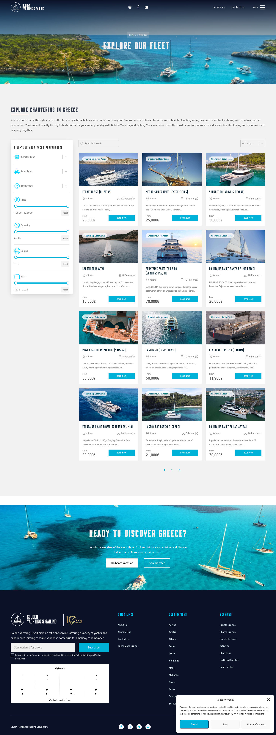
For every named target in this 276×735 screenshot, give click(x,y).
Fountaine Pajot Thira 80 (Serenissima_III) (161, 271)
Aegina (172, 625)
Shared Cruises (228, 632)
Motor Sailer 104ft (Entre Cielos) (167, 192)
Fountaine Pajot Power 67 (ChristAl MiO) (107, 427)
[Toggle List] (66, 157)
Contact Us (236, 7)
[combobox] (41, 157)
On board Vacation (122, 563)
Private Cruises (228, 625)
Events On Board (228, 639)
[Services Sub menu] (223, 7)
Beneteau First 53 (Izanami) (226, 350)
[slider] (15, 206)
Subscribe (94, 647)
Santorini (173, 696)
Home (131, 35)
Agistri (172, 632)
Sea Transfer (157, 563)
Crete (172, 653)
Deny (225, 724)
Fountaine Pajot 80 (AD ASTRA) (228, 427)
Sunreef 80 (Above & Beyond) (226, 192)
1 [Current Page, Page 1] (164, 470)
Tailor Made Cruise (127, 646)
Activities (224, 646)
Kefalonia (174, 660)
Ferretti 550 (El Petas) (97, 192)
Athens (172, 639)
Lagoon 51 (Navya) (93, 269)
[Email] (43, 647)
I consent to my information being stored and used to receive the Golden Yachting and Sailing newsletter (58, 656)
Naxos (172, 682)
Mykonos (173, 675)
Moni (171, 668)
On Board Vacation (229, 660)
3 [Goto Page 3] (179, 470)
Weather (52, 700)
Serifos (172, 703)
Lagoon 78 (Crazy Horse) (161, 350)
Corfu (172, 646)
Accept (194, 724)
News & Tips (124, 632)
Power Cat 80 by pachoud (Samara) (104, 350)
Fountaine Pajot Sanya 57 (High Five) (232, 269)
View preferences (256, 724)
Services (216, 7)
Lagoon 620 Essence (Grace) (163, 427)
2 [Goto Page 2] (172, 470)
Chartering (225, 653)
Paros (172, 689)
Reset (65, 212)
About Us (122, 625)
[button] (268, 700)
